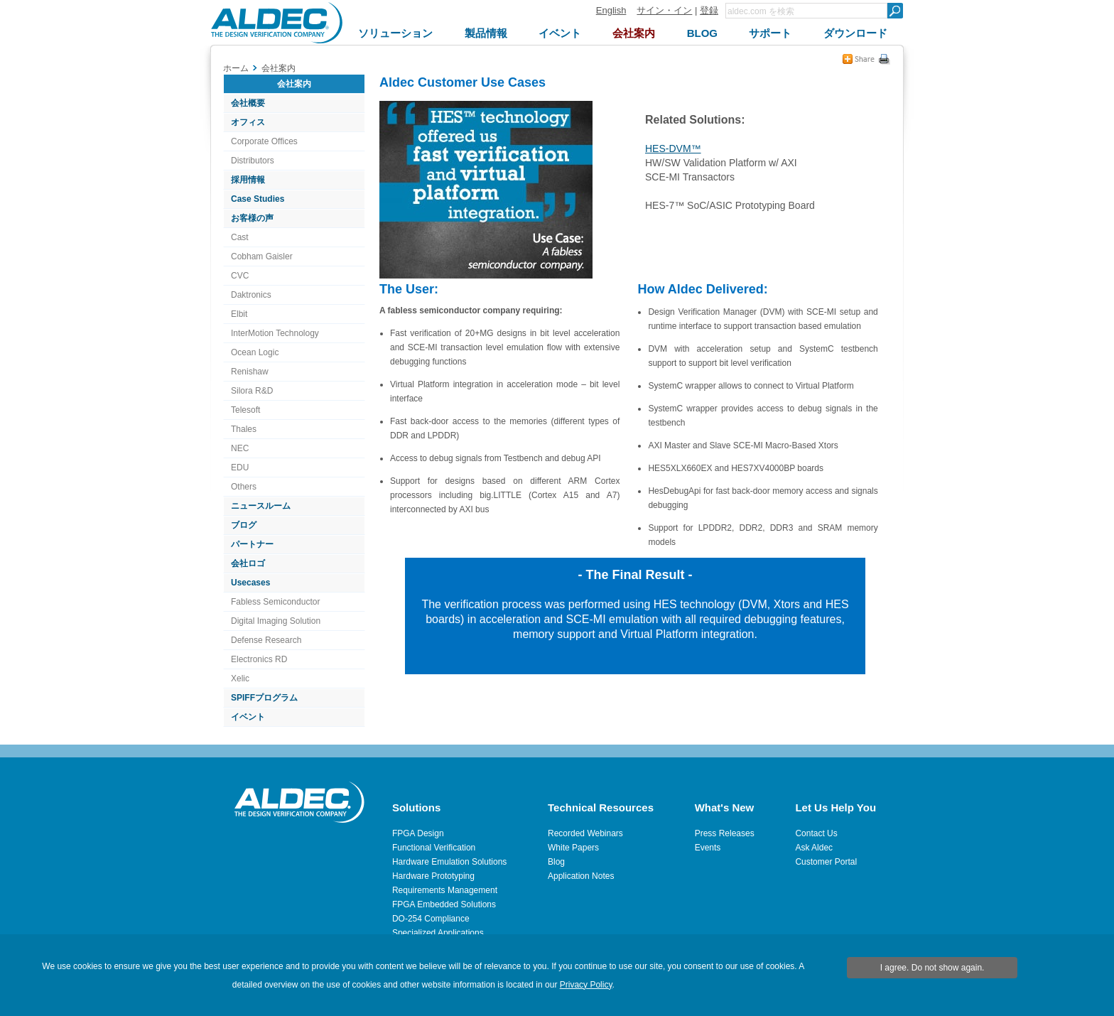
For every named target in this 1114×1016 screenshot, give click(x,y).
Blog (556, 862)
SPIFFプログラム (264, 698)
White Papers (573, 848)
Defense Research (266, 640)
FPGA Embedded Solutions (444, 904)
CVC (240, 276)
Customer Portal (826, 862)
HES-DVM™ (673, 148)
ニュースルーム (261, 506)
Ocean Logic (254, 352)
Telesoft (245, 410)
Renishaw (250, 372)
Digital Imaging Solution (275, 621)
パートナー (252, 544)
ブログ (243, 525)
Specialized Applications (438, 933)
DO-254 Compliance (431, 919)
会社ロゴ (248, 563)
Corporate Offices (264, 141)
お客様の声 (252, 218)
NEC (240, 448)
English (611, 10)
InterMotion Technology (275, 333)
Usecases (250, 583)
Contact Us (816, 833)
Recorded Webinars (585, 833)
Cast (240, 237)
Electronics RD (259, 659)
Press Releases (725, 833)
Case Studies (257, 199)
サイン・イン (664, 10)
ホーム (236, 68)
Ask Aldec (814, 848)
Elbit (239, 314)
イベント (248, 717)
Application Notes (581, 876)
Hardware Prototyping (433, 876)
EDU (240, 467)
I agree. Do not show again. (932, 968)
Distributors (252, 161)
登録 (709, 10)
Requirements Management (444, 890)
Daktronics (251, 295)
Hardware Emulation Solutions (449, 862)
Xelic (240, 678)
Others (243, 487)
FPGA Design (418, 833)
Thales (243, 429)
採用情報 (248, 180)
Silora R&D (252, 391)
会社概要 (248, 103)
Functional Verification (433, 848)
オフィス (248, 122)
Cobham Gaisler (262, 256)
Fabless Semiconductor (275, 602)
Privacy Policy (586, 985)
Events (708, 848)
